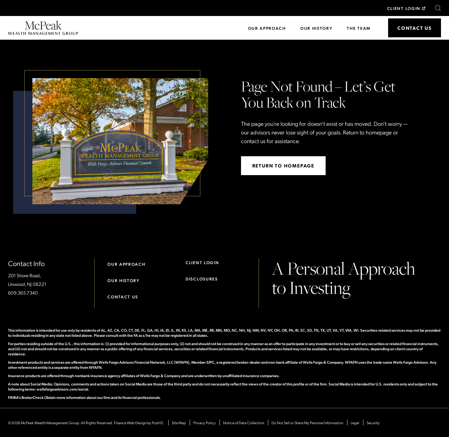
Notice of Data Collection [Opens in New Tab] (243, 422)
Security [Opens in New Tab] (373, 422)
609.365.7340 (23, 292)
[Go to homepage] (43, 27)
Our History (316, 28)
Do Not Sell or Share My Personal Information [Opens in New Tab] (307, 422)
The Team (358, 28)
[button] (438, 8)
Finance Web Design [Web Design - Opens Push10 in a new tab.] (130, 422)
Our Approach (267, 28)
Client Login (403, 8)
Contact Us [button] (414, 28)
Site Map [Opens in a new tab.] (179, 422)
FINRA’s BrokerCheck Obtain (32, 397)
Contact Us (122, 296)
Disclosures (202, 278)
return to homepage (283, 165)
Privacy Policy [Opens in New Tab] (204, 422)
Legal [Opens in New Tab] (355, 422)
